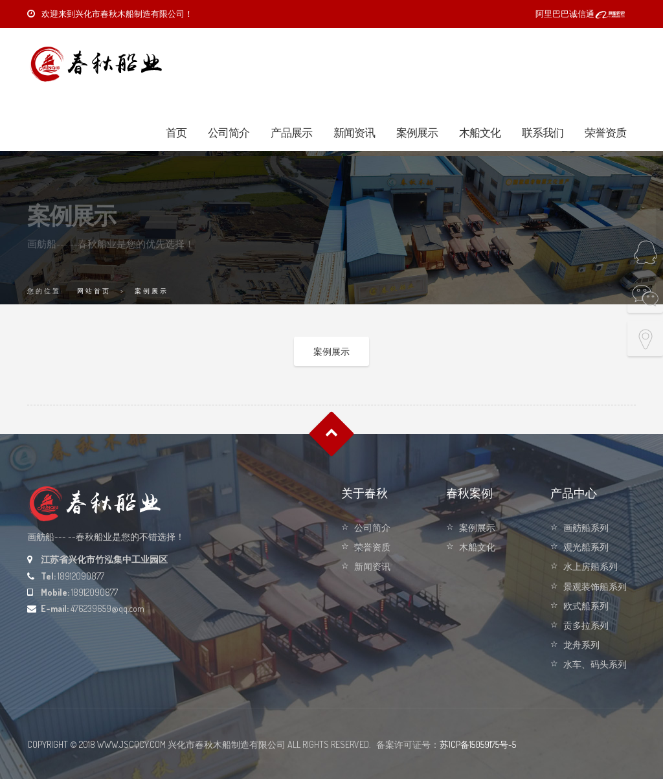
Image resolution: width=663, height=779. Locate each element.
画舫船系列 (586, 527)
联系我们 (542, 132)
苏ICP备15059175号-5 (478, 744)
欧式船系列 (586, 605)
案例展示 (417, 132)
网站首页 (94, 291)
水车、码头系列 (595, 664)
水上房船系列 (590, 566)
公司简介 (228, 132)
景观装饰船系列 (595, 586)
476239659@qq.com (107, 608)
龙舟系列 (581, 644)
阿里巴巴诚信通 (580, 13)
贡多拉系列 (586, 625)
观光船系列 (586, 546)
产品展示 (291, 132)
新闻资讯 (354, 132)
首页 (176, 132)
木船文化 (479, 132)
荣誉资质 (605, 132)
